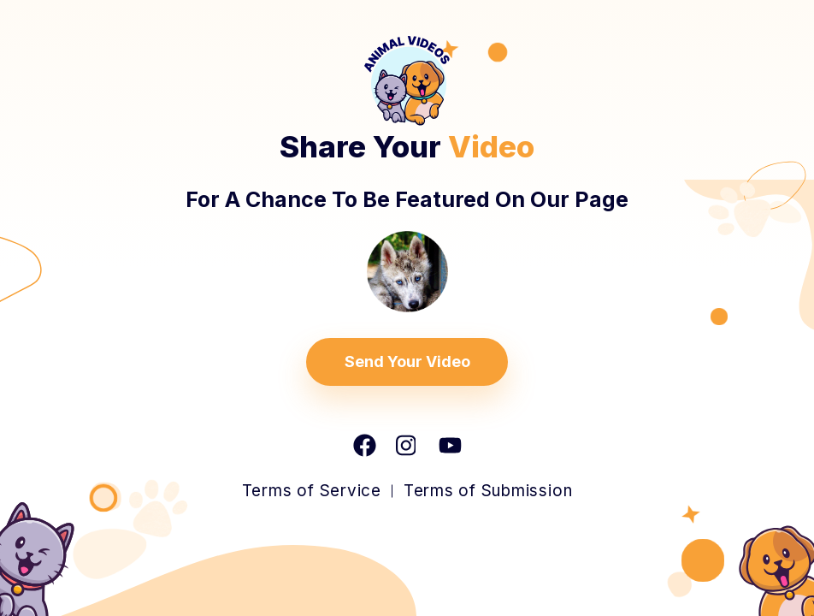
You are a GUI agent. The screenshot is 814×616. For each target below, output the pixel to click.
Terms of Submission (488, 490)
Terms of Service (311, 490)
